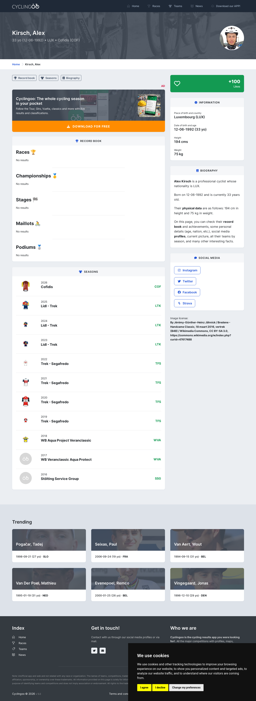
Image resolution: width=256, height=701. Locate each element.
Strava (184, 303)
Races (22, 643)
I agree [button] (144, 687)
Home (16, 64)
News (22, 654)
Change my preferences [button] (186, 687)
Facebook (187, 292)
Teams (23, 649)
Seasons (49, 78)
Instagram (187, 270)
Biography (71, 78)
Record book (24, 78)
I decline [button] (160, 687)
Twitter (185, 281)
